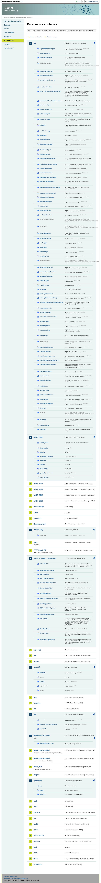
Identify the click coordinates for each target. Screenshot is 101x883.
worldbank (38, 864)
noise (36, 830)
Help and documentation (12, 21)
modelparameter (45, 233)
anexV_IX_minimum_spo (48, 80)
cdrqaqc (42, 125)
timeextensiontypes (46, 403)
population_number (46, 456)
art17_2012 (38, 495)
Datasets (7, 25)
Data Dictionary (20, 17)
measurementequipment (48, 193)
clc (41, 786)
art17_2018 (38, 501)
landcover (38, 781)
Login (79, 1)
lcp (35, 818)
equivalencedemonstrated (48, 164)
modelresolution (45, 238)
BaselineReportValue (47, 570)
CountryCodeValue (46, 588)
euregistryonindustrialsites (45, 558)
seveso (37, 841)
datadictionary (40, 524)
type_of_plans (44, 477)
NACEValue (43, 618)
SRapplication (44, 390)
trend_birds (43, 469)
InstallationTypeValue (47, 614)
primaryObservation (46, 294)
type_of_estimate (45, 473)
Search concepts (52, 37)
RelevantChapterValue (47, 639)
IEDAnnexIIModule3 (42, 750)
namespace (43, 247)
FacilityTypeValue (45, 604)
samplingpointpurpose (47, 356)
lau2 (35, 807)
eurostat (37, 650)
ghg (35, 697)
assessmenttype (45, 105)
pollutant (43, 289)
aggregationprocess (46, 71)
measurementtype (46, 201)
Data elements (9, 33)
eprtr (36, 542)
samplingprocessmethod (48, 364)
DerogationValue (45, 593)
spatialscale (44, 386)
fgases (36, 661)
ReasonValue (44, 633)
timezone (43, 419)
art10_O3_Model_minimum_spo (50, 91)
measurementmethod (47, 197)
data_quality (44, 448)
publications (39, 835)
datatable (43, 135)
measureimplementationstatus (50, 187)
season (42, 464)
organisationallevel (46, 276)
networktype (44, 252)
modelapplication (45, 215)
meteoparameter (45, 210)
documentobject (45, 150)
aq (35, 43)
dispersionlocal (45, 139)
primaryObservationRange (48, 298)
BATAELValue (44, 574)
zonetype (43, 429)
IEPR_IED (38, 767)
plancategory (44, 281)
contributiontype (45, 131)
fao (35, 656)
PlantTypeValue (45, 629)
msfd (36, 824)
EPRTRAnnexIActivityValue (49, 598)
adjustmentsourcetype (47, 49)
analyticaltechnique (46, 75)
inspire (36, 775)
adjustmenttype (45, 53)
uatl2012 (42, 794)
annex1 (42, 720)
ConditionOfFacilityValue (48, 583)
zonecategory (44, 425)
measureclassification (47, 182)
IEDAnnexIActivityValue (48, 608)
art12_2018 (38, 484)
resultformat (44, 336)
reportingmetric (45, 325)
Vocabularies (9, 40)
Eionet (13, 17)
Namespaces (8, 48)
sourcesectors (44, 376)
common (37, 518)
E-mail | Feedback (10, 876)
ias (35, 709)
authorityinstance (45, 109)
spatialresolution (45, 380)
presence (43, 460)
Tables (6, 29)
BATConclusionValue (47, 578)
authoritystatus (45, 119)
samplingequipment (46, 347)
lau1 (35, 801)
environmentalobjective (47, 158)
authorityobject (45, 114)
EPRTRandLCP (40, 550)
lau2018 (37, 812)
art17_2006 (38, 489)
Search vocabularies (36, 37)
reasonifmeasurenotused (48, 317)
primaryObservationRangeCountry (51, 302)
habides (37, 703)
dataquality (38, 530)
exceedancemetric (46, 168)
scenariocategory (45, 371)
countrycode (44, 443)
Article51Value (44, 564)
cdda (36, 512)
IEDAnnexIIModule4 (42, 759)
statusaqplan (44, 399)
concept (42, 672)
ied (35, 714)
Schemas (7, 36)
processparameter (46, 308)
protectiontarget (45, 312)
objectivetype (44, 256)
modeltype (43, 243)
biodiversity (39, 507)
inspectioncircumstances (48, 724)
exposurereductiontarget (48, 177)
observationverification (47, 272)
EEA (13, 1)
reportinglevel (44, 321)
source (42, 681)
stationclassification (46, 395)
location (42, 452)
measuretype (44, 206)
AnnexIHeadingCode (46, 743)
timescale (43, 408)
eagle (41, 790)
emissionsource (45, 154)
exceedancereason (46, 173)
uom (35, 853)
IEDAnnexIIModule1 (42, 736)
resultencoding (45, 330)
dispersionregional (46, 144)
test (35, 847)
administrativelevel (46, 57)
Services (7, 44)
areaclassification (45, 87)
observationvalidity (46, 267)
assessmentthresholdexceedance (51, 101)
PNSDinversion (45, 285)
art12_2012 (38, 437)
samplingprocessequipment (49, 360)
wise (36, 859)
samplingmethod (45, 351)
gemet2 (37, 667)
